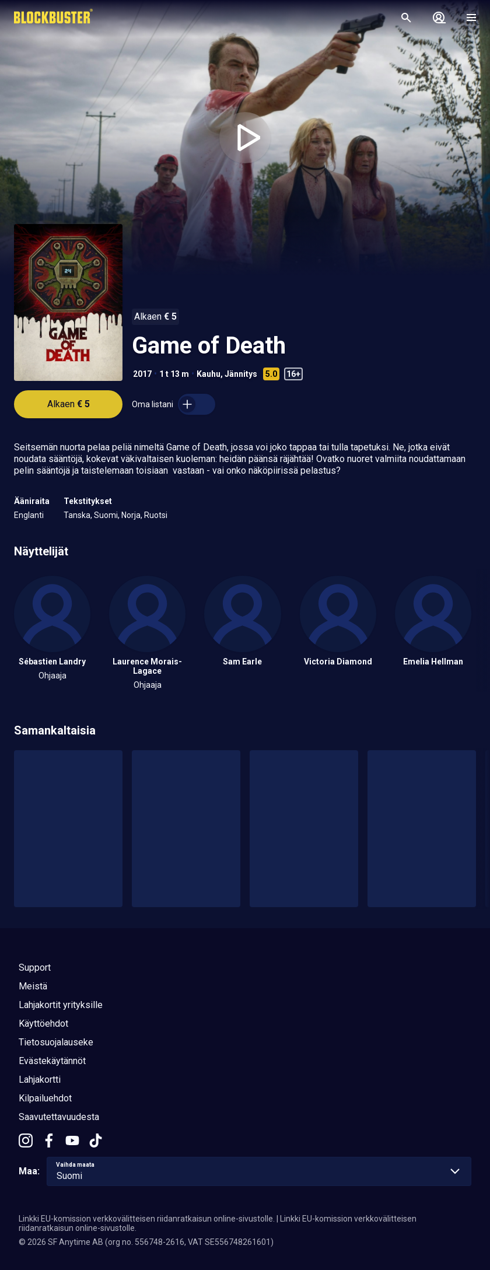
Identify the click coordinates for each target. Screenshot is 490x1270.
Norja (131, 515)
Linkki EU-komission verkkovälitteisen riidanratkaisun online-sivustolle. (147, 1218)
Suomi (106, 515)
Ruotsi (155, 515)
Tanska (77, 515)
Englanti (29, 515)
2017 (142, 374)
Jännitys (241, 374)
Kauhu (208, 374)
